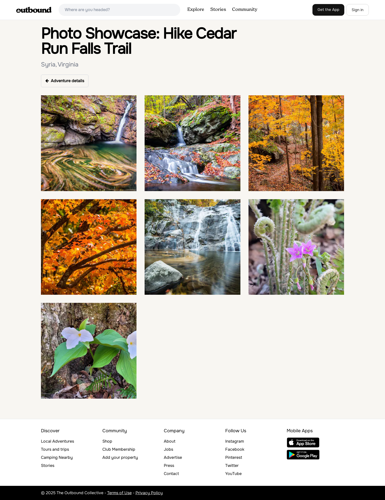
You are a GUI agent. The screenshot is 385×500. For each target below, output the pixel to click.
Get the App (328, 9)
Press (169, 465)
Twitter (232, 465)
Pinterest (233, 457)
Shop (107, 441)
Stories (218, 9)
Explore (195, 9)
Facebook (234, 449)
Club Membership (118, 449)
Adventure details (64, 80)
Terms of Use (119, 492)
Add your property (120, 457)
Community (244, 9)
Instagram (234, 441)
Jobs (168, 449)
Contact (171, 473)
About (169, 441)
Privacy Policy (149, 492)
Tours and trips (55, 449)
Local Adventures (57, 441)
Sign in (358, 9)
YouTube (233, 473)
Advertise (173, 457)
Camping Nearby (57, 457)
